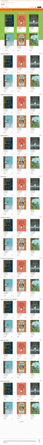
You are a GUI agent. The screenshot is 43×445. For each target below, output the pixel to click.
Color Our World (5, 340)
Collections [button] (7, 7)
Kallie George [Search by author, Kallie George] (7, 28)
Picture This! (4, 176)
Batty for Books (5, 135)
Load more (21, 421)
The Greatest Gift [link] (7, 46)
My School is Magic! (6, 217)
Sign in (39, 7)
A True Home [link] (7, 27)
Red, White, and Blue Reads (7, 258)
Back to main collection (4, 1)
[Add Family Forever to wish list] (25, 50)
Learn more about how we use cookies (26, 441)
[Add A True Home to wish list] (13, 31)
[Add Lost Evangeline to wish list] (37, 31)
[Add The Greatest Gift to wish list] (13, 50)
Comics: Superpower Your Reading (9, 299)
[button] (31, 7)
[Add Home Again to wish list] (37, 50)
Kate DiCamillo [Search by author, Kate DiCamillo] (20, 28)
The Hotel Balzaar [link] (19, 27)
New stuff (21, 13)
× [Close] (39, 441)
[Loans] (35, 7)
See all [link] (40, 13)
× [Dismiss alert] (38, 9)
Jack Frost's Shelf (5, 53)
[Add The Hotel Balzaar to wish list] (25, 31)
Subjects (2, 7)
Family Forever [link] (19, 46)
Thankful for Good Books (7, 94)
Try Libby (13, 9)
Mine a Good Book (6, 381)
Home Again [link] (31, 46)
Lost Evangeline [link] (32, 27)
